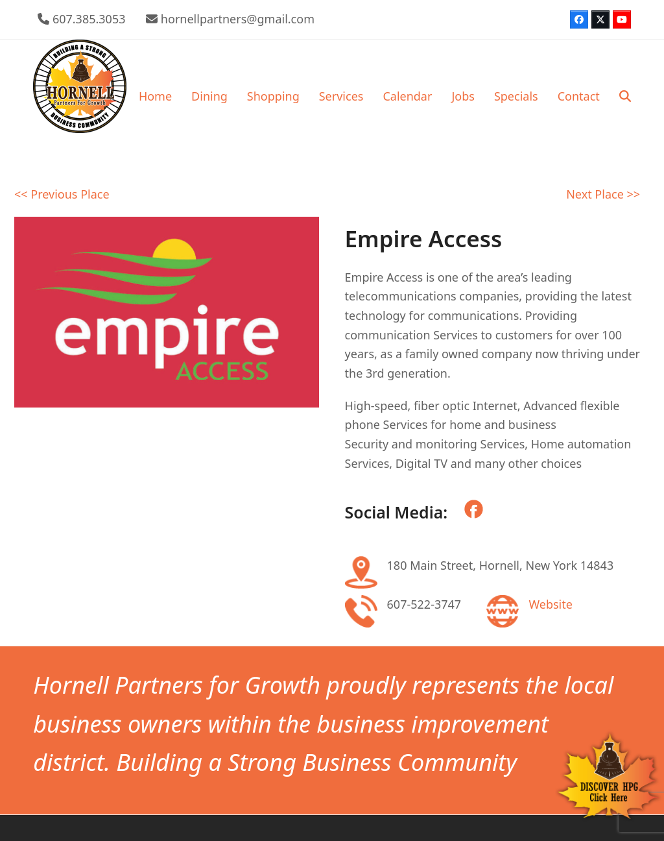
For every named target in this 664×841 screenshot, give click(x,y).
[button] (625, 96)
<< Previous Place (62, 194)
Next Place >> (603, 194)
